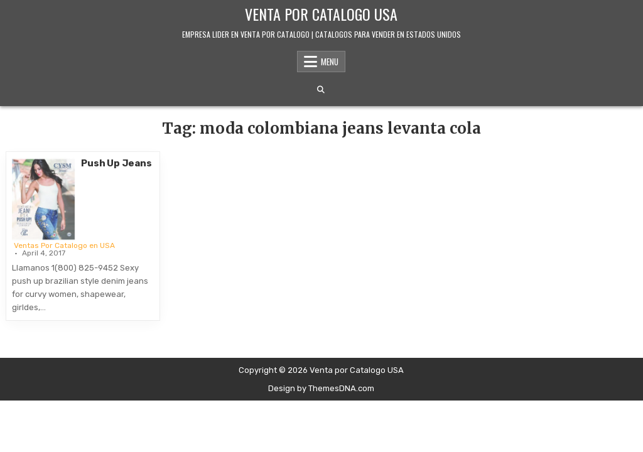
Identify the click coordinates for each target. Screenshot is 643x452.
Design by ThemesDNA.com (321, 388)
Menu (329, 61)
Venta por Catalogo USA (321, 14)
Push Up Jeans (116, 163)
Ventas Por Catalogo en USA (64, 245)
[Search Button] (321, 90)
